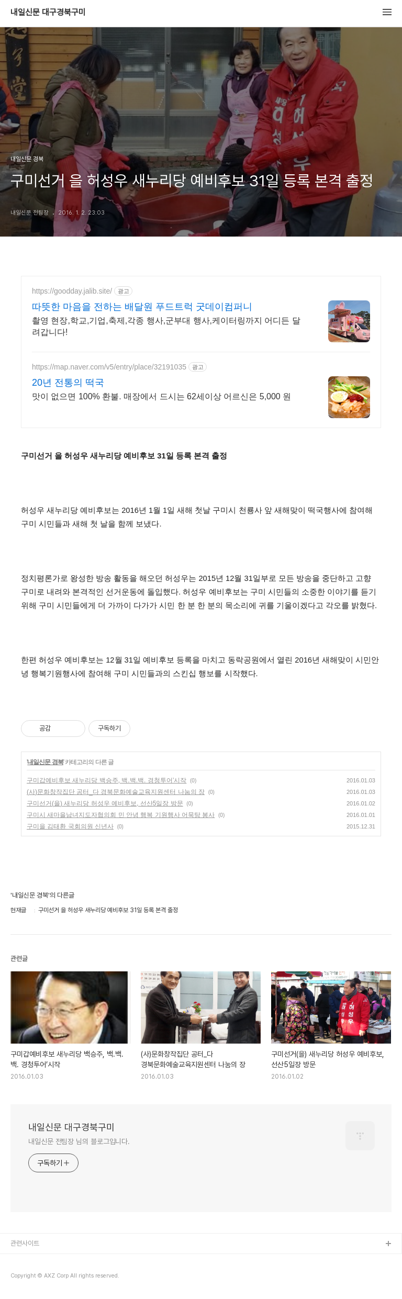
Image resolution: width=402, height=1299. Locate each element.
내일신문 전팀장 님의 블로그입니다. (79, 1141)
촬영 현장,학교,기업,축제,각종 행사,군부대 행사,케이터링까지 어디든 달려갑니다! (166, 326)
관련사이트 (24, 1243)
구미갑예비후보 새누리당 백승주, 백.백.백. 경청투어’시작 (106, 780)
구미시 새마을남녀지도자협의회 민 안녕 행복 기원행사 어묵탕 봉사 (121, 815)
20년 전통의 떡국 (68, 382)
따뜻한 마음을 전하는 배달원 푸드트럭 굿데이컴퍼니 (142, 306)
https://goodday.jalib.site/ (72, 291)
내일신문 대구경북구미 (48, 12)
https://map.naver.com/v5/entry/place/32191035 (109, 367)
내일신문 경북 (45, 762)
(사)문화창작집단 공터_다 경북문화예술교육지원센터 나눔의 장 (116, 792)
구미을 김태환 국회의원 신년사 (70, 826)
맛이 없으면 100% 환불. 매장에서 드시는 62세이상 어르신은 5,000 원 (161, 396)
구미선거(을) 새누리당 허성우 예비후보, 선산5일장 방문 (105, 803)
